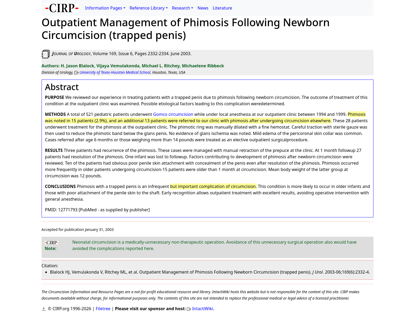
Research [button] (181, 8)
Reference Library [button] (147, 8)
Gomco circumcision (173, 114)
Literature (222, 8)
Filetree (103, 308)
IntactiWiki (202, 308)
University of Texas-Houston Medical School (114, 72)
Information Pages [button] (103, 8)
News (202, 8)
